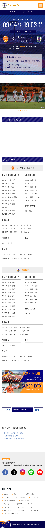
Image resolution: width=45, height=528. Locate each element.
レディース (20, 507)
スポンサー (7, 504)
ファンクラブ (35, 497)
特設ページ (17, 494)
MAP (39, 465)
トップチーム (25, 500)
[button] (18, 110)
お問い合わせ (8, 510)
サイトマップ (33, 510)
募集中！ (19, 504)
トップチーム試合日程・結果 (13, 433)
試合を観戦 (30, 494)
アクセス (6, 497)
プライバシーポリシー (11, 513)
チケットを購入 (29, 5)
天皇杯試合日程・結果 (11, 436)
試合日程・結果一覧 (19, 409)
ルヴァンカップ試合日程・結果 (14, 438)
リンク (31, 507)
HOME (6, 494)
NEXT (37, 409)
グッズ (30, 504)
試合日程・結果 (24, 5)
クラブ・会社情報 (9, 500)
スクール (21, 510)
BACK (8, 409)
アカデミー (7, 507)
